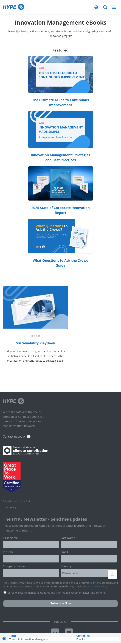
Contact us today (14, 436)
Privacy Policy (99, 586)
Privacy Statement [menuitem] (10, 501)
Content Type (83, 636)
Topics (12, 636)
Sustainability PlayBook (35, 343)
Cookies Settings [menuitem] (10, 507)
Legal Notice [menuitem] (26, 501)
